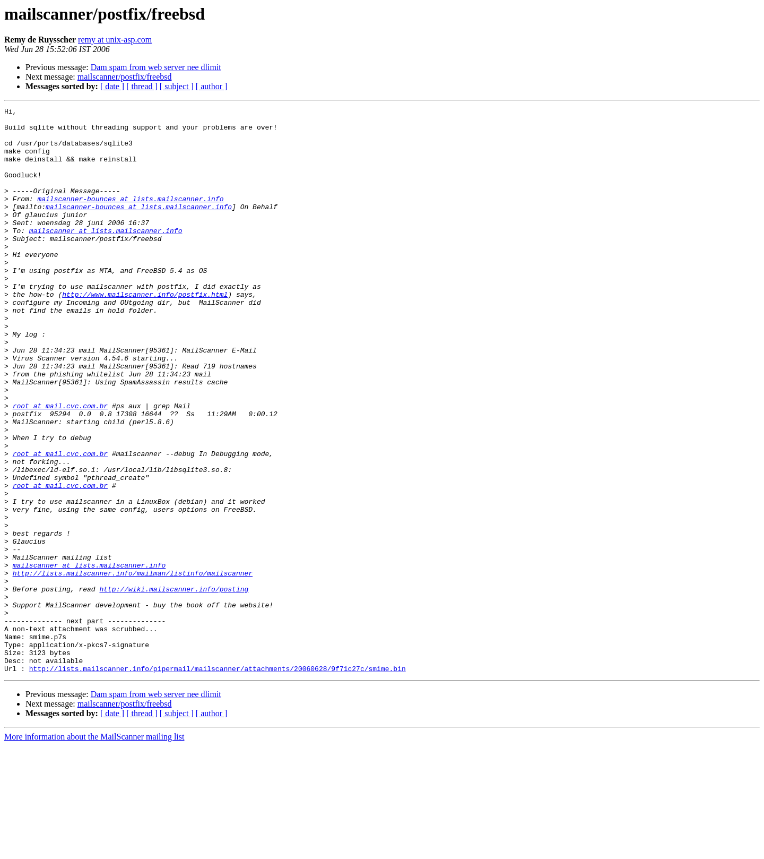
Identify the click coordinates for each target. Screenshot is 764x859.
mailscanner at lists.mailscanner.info (106, 256)
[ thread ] (142, 86)
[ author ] (212, 86)
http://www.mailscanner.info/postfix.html (145, 332)
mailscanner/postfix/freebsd (124, 76)
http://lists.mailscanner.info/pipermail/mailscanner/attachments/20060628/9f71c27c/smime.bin (217, 781)
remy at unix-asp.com (115, 39)
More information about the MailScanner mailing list (94, 849)
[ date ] (112, 86)
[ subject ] (177, 86)
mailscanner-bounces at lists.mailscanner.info (130, 217)
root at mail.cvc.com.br (60, 466)
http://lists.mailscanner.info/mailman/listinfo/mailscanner (133, 667)
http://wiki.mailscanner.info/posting (173, 686)
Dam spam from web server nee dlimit (156, 67)
